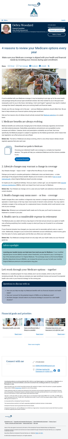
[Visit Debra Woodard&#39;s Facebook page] (54, 370)
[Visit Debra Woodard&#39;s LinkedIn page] (59, 370)
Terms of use (52, 421)
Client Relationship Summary (40, 421)
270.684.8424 (52, 25)
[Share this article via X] (49, 66)
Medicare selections (50, 115)
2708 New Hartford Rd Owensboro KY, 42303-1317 (44, 370)
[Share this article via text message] (22, 66)
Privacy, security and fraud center (13, 423)
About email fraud (27, 423)
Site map (35, 423)
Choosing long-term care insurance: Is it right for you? (55, 329)
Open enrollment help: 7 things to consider (32, 329)
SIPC (42, 433)
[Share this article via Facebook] (33, 66)
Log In (63, 20)
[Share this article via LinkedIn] (42, 66)
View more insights (34, 344)
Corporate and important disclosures (23, 421)
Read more (18, 334)
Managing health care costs (11, 328)
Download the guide (22, 159)
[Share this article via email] (10, 66)
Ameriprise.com (8, 421)
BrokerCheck (18, 388)
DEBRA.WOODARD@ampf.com (56, 27)
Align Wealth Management (20, 30)
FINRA (36, 433)
